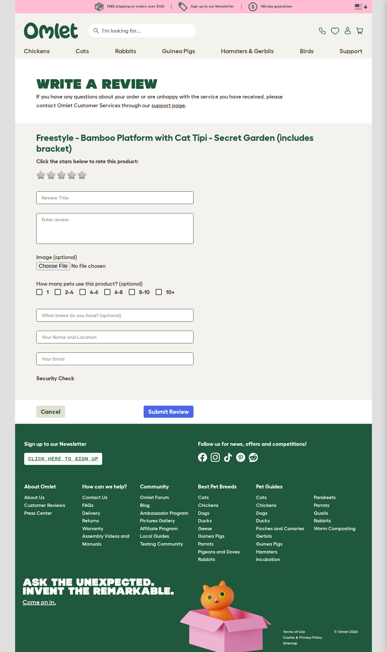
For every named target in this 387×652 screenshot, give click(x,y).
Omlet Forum (154, 497)
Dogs (203, 513)
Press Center (38, 513)
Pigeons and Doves (219, 551)
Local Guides (154, 536)
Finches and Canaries (280, 528)
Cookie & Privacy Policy (302, 637)
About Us (34, 497)
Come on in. (39, 602)
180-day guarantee (270, 6)
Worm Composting (335, 528)
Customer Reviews (44, 505)
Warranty (92, 528)
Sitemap (290, 643)
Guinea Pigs (211, 536)
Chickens (208, 505)
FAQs (87, 505)
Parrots (205, 544)
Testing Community (161, 544)
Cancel (50, 411)
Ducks (205, 520)
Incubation (268, 559)
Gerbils (264, 536)
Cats (203, 497)
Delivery (91, 513)
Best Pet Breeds (217, 487)
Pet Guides (269, 487)
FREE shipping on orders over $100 (129, 6)
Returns (90, 520)
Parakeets (325, 497)
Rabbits (206, 559)
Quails (321, 513)
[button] (309, 487)
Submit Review (168, 411)
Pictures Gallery (157, 520)
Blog (145, 505)
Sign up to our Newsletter (206, 6)
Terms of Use (294, 632)
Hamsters (266, 551)
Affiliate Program (159, 528)
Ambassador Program (164, 513)
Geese (205, 528)
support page (168, 105)
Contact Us (94, 497)
